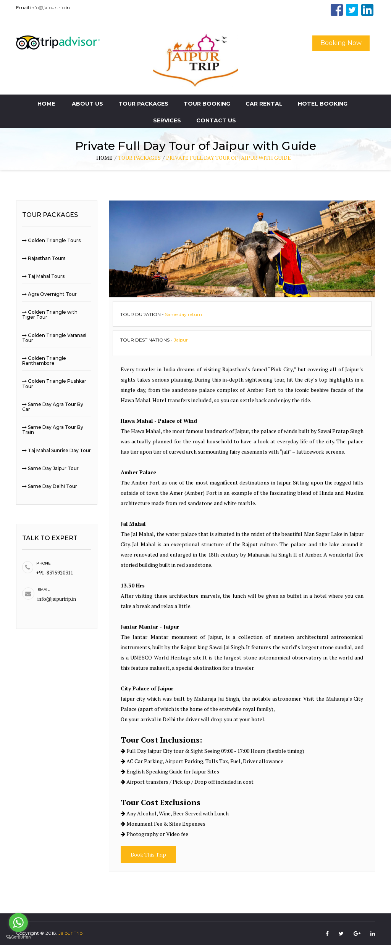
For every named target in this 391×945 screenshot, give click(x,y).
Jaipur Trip (70, 933)
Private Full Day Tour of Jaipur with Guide (228, 157)
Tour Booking (207, 103)
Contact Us (216, 120)
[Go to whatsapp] (18, 922)
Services (167, 120)
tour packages (139, 157)
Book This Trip (148, 854)
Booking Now (341, 43)
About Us (87, 103)
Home (46, 103)
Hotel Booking (322, 103)
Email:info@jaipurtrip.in (43, 7)
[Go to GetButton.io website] (18, 937)
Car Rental (264, 103)
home (104, 157)
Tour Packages (143, 103)
